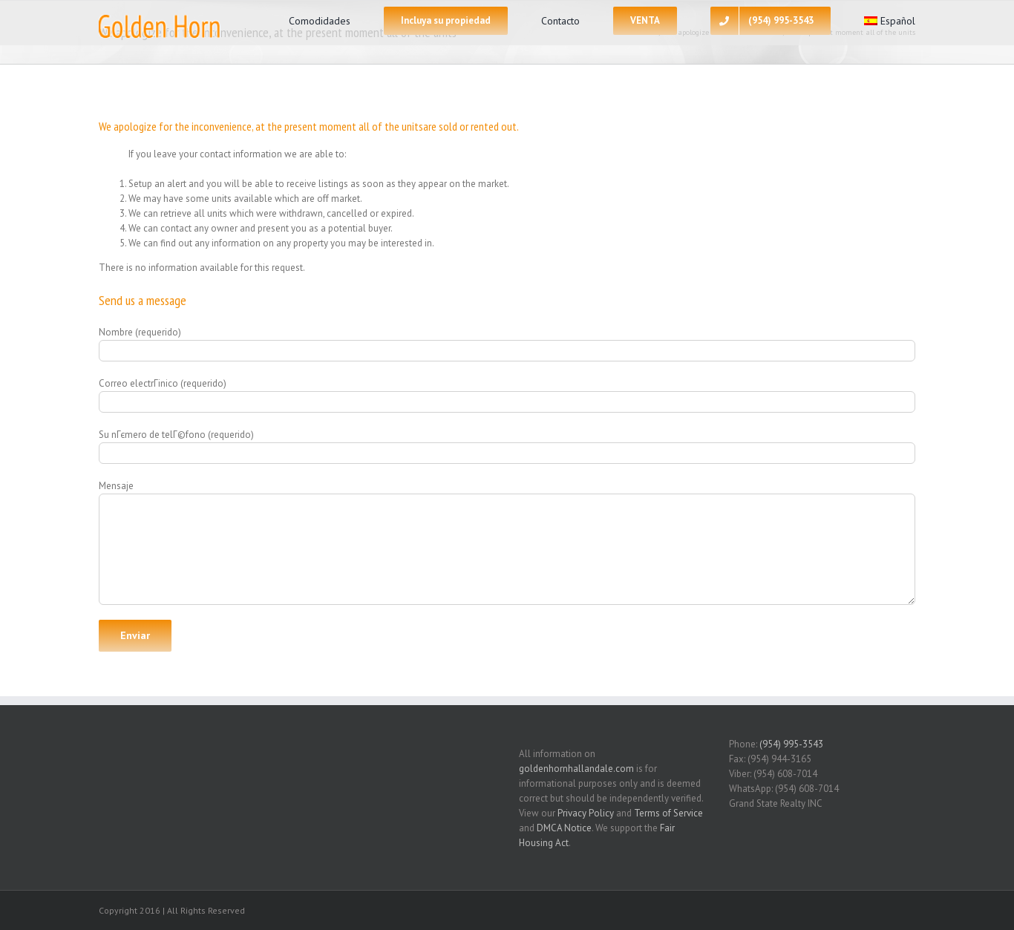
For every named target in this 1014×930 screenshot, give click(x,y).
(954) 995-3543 (791, 744)
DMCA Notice (564, 828)
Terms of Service (668, 813)
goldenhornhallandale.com (576, 768)
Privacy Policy (585, 813)
